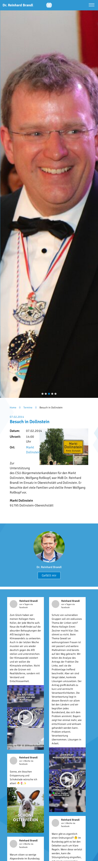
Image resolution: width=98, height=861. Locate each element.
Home (13, 407)
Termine (27, 407)
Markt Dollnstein (33, 449)
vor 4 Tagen (24, 604)
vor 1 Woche (25, 761)
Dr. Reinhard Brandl (49, 567)
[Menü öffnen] (91, 5)
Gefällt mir (49, 575)
